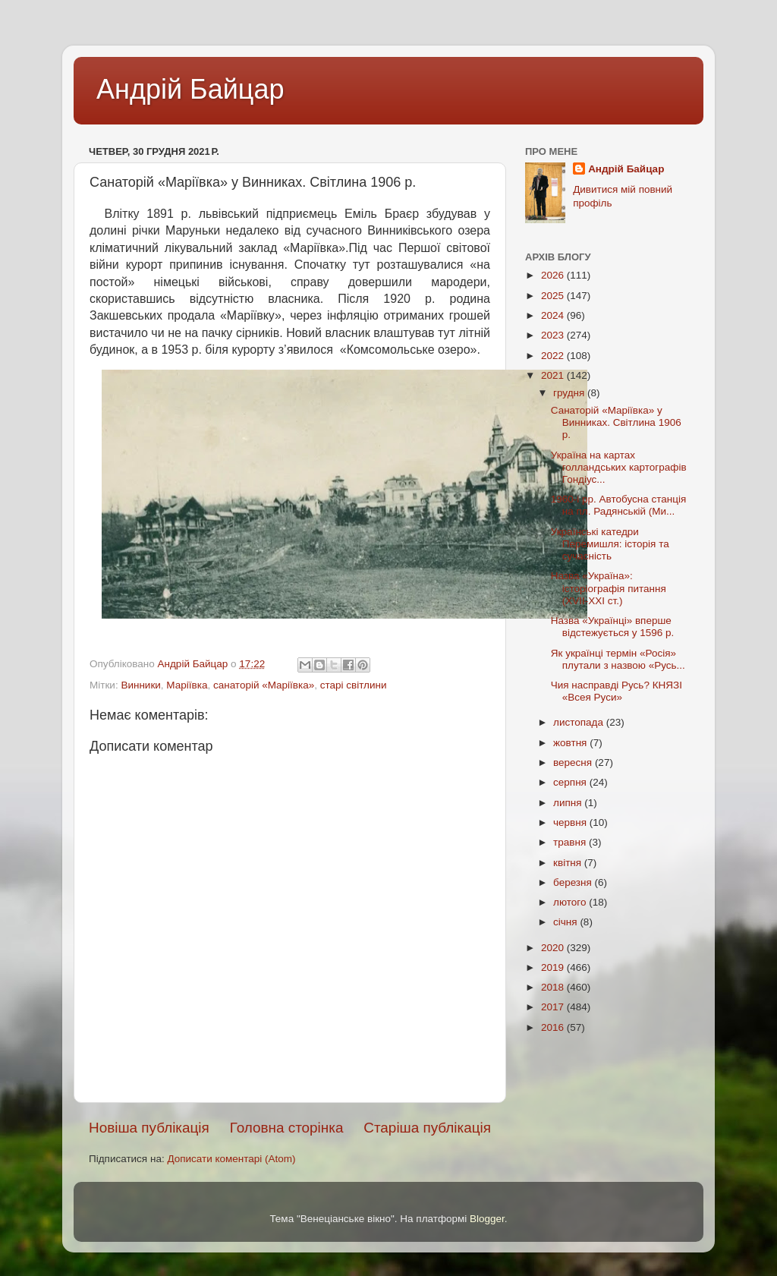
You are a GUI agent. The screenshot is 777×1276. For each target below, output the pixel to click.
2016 (554, 1027)
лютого (571, 902)
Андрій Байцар (190, 89)
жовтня (571, 742)
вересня (574, 762)
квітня (568, 862)
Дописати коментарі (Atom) (231, 1158)
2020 (554, 947)
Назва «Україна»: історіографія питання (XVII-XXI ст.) (608, 588)
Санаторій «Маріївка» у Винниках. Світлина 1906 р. (616, 422)
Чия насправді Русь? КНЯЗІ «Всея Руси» (616, 691)
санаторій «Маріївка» (263, 685)
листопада (579, 722)
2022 (554, 355)
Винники (140, 685)
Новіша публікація (149, 1128)
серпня (571, 782)
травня (571, 842)
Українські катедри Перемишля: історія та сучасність (610, 544)
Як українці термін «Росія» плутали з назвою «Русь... (618, 659)
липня (568, 802)
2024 (554, 315)
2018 (554, 987)
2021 (554, 375)
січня (566, 922)
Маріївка (186, 685)
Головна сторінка (287, 1128)
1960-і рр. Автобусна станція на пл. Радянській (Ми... (619, 505)
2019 (554, 967)
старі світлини (353, 685)
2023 (554, 335)
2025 (554, 295)
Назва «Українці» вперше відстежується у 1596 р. (613, 626)
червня (571, 822)
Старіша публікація (427, 1128)
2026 (554, 275)
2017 (554, 1007)
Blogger (487, 1218)
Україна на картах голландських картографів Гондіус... (619, 467)
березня (574, 882)
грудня (570, 393)
